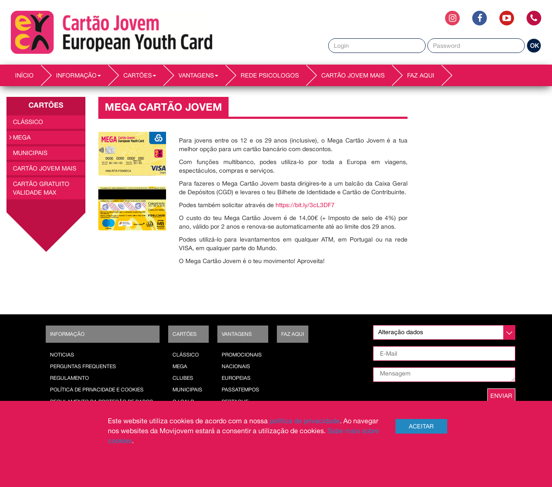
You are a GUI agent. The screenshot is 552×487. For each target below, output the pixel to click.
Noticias (62, 355)
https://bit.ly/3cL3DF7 (305, 205)
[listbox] (444, 332)
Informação (67, 334)
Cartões (184, 334)
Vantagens (237, 334)
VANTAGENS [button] (198, 75)
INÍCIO (24, 75)
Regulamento (69, 378)
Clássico (28, 121)
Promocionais (242, 355)
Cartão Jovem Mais (353, 75)
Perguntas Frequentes (83, 366)
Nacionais (236, 366)
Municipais (30, 152)
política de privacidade (305, 421)
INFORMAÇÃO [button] (78, 75)
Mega (22, 137)
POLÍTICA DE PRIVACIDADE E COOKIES (97, 390)
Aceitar (421, 426)
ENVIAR (501, 395)
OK (534, 45)
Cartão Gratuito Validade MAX (41, 188)
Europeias (236, 378)
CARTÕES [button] (139, 75)
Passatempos (240, 390)
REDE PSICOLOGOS (270, 75)
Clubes (182, 378)
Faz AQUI (420, 75)
